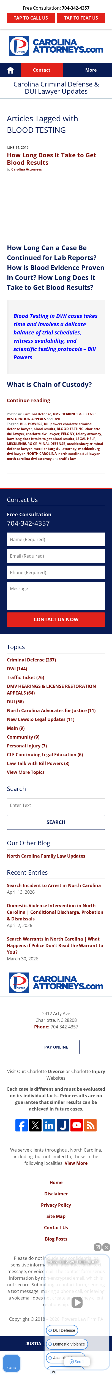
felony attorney (88, 433)
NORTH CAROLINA (41, 453)
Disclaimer (56, 1194)
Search (56, 822)
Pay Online (56, 1047)
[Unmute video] (77, 1302)
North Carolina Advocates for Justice (51, 710)
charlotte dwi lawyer (42, 433)
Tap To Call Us (31, 18)
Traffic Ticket (25, 677)
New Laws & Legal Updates (40, 719)
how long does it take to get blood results (40, 438)
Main (15, 728)
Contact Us (56, 1228)
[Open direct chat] (98, 1247)
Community (23, 737)
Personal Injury (27, 746)
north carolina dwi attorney (29, 458)
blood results (44, 428)
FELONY (67, 433)
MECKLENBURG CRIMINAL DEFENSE (36, 443)
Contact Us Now (56, 619)
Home (10, 70)
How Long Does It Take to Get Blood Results (51, 158)
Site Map (56, 1216)
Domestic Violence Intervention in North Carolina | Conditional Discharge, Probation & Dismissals (55, 912)
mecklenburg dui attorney (55, 448)
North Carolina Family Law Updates (46, 856)
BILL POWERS (31, 424)
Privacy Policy (56, 1205)
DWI (56, 419)
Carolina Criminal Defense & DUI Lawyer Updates (56, 46)
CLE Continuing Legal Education (45, 755)
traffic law (67, 458)
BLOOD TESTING (70, 428)
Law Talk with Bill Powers (38, 763)
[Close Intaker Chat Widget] (106, 1247)
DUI (15, 702)
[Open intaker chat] (53, 1371)
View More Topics (26, 772)
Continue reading (28, 400)
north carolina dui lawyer (79, 453)
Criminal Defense (37, 414)
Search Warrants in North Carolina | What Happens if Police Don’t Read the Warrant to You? (55, 945)
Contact (41, 70)
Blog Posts (56, 1239)
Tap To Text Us (81, 18)
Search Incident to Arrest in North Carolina (54, 885)
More (91, 70)
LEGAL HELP (85, 438)
